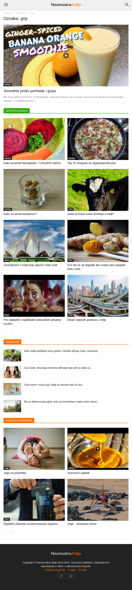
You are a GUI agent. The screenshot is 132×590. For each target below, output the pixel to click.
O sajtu (72, 570)
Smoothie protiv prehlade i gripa (30, 91)
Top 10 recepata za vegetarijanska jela (91, 163)
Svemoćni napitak (78, 472)
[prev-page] (6, 331)
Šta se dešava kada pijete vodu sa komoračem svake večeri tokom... (61, 401)
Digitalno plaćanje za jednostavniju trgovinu (31, 523)
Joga (7, 468)
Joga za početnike (15, 472)
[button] (6, 5)
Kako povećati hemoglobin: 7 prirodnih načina (32, 163)
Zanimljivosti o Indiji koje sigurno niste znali (30, 265)
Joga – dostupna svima (82, 523)
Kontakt (82, 570)
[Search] (127, 5)
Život (70, 209)
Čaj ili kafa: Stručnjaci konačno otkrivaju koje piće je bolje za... (58, 367)
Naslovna (8, 13)
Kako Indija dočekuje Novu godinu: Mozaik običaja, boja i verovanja (61, 351)
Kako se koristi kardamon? (20, 213)
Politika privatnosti (55, 570)
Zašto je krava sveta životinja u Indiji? (90, 213)
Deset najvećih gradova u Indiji (86, 319)
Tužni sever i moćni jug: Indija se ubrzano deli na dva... (54, 384)
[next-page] (11, 331)
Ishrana (8, 85)
